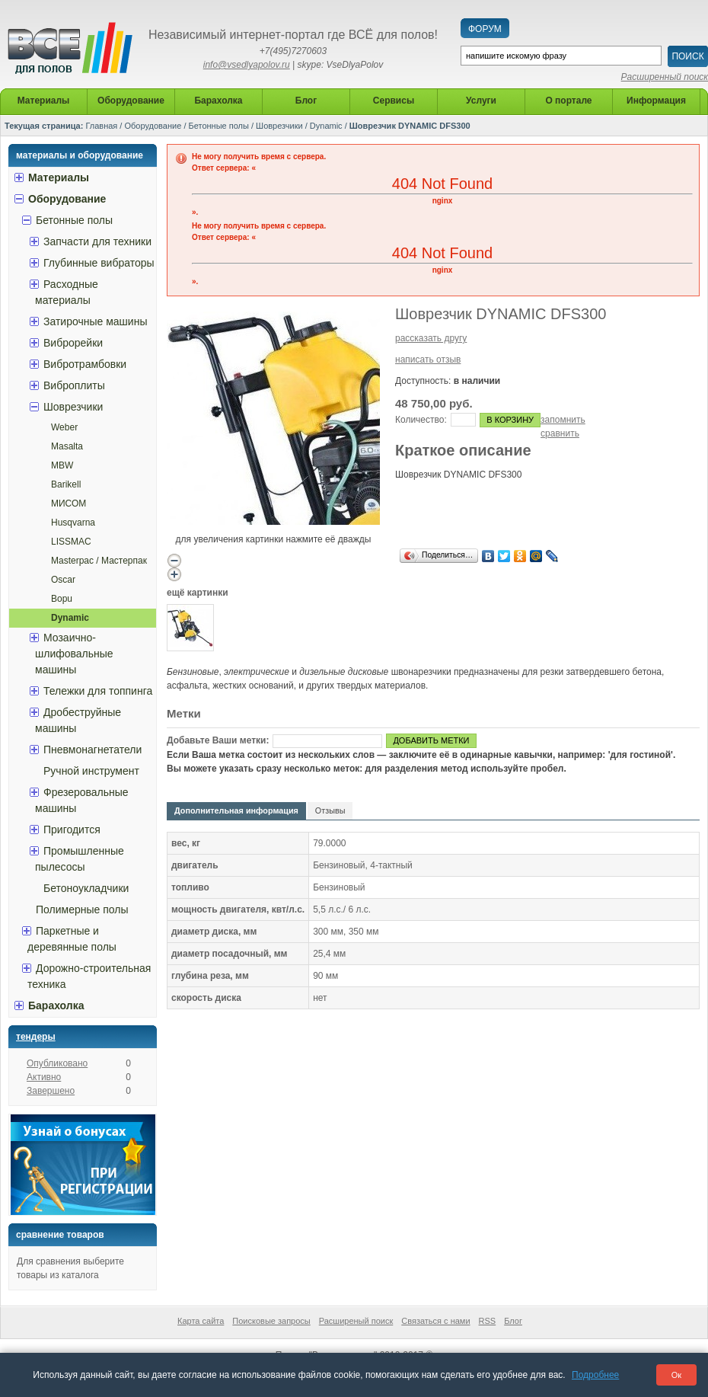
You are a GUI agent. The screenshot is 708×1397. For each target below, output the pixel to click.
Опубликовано (57, 1063)
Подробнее (595, 1375)
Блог (513, 1320)
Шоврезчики (279, 125)
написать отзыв (428, 359)
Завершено (51, 1090)
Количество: (421, 419)
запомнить (563, 419)
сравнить (560, 433)
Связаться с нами (435, 1320)
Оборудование (152, 125)
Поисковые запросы (271, 1320)
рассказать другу (431, 338)
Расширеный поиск (356, 1320)
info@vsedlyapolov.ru (246, 64)
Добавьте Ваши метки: (218, 740)
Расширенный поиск (664, 77)
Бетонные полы (219, 125)
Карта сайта (200, 1320)
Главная (101, 125)
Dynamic (326, 125)
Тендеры (36, 1036)
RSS (487, 1320)
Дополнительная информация (236, 810)
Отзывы (330, 810)
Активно (44, 1077)
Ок (676, 1374)
